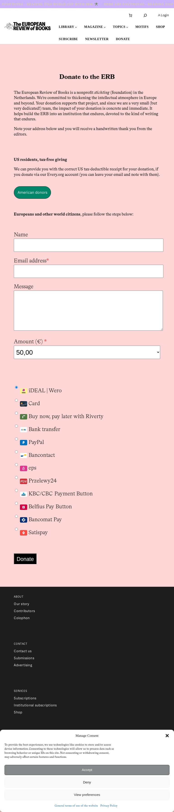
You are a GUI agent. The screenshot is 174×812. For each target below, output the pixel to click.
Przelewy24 (36, 489)
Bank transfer (37, 434)
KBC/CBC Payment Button (54, 499)
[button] (167, 735)
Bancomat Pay (38, 525)
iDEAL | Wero (38, 396)
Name (21, 235)
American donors (32, 192)
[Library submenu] (76, 27)
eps (25, 473)
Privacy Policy (108, 806)
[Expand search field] (145, 15)
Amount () (30, 350)
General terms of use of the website (76, 806)
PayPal (29, 450)
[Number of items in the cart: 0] (130, 15)
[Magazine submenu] (105, 27)
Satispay (31, 537)
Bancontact (35, 460)
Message (23, 287)
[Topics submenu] (127, 27)
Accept (87, 770)
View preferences (87, 795)
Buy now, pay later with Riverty (59, 421)
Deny (87, 782)
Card (27, 411)
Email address (31, 261)
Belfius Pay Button (43, 512)
